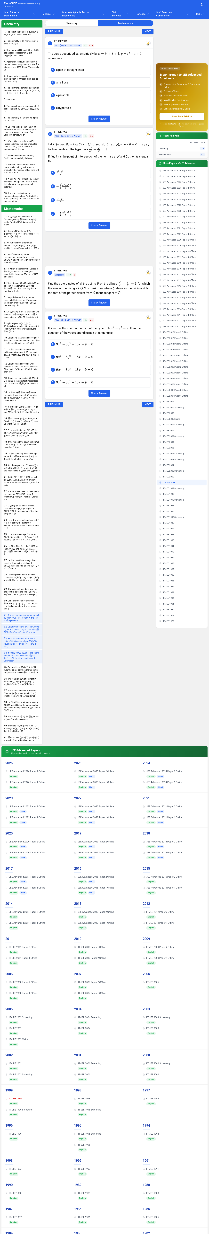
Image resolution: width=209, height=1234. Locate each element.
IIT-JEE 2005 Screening (18, 1017)
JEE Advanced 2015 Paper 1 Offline (163, 887)
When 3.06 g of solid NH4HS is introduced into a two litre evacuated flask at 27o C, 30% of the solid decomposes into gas (20, 145)
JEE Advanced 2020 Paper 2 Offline (25, 841)
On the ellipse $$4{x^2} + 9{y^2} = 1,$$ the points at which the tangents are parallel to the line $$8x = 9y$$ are (21, 670)
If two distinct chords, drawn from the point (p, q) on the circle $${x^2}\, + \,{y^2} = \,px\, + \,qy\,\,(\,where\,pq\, (21, 592)
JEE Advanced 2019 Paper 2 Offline (94, 841)
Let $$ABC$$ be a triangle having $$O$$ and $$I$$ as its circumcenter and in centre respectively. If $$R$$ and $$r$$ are (22, 706)
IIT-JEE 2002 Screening (18, 1074)
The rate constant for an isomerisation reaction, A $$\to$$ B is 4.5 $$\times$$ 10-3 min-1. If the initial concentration (21, 197)
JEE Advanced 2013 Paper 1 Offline (94, 923)
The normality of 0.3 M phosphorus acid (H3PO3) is (21, 42)
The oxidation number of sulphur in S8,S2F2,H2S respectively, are (21, 33)
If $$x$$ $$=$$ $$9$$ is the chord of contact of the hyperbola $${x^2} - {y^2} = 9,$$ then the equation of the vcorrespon (21, 656)
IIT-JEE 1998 (82, 1098)
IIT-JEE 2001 (82, 1074)
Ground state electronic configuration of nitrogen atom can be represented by (21, 79)
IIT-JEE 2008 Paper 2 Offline (21, 982)
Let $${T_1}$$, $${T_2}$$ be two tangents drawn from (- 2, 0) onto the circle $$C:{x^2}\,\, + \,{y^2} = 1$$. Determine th (20, 396)
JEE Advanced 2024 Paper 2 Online (162, 771)
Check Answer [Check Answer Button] (99, 118)
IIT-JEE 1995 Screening (87, 1133)
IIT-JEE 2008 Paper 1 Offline (21, 993)
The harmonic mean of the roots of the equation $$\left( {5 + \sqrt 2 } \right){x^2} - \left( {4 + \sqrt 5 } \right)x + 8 (21, 495)
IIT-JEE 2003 (151, 1028)
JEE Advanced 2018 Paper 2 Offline (163, 841)
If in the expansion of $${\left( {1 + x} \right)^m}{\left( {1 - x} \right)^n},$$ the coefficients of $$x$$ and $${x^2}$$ (22, 468)
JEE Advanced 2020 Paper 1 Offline (25, 852)
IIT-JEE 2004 (82, 1028)
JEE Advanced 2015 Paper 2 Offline (163, 877)
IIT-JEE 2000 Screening (156, 1063)
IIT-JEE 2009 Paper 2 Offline (159, 947)
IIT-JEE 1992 (82, 1169)
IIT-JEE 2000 (151, 1074)
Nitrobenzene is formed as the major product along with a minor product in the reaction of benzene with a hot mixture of (21, 168)
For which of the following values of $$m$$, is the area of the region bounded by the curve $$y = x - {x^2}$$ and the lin (21, 272)
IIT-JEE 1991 (151, 1169)
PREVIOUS (54, 31)
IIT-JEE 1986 (82, 1217)
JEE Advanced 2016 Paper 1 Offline (94, 887)
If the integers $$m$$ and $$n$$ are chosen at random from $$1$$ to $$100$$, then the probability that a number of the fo (22, 287)
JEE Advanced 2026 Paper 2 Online (25, 771)
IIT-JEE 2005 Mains (16, 1039)
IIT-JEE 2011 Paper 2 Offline (21, 947)
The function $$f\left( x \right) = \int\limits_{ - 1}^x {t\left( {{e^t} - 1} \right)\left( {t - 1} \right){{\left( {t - (20, 681)
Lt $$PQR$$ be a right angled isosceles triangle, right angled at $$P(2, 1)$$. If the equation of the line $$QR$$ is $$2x (21, 509)
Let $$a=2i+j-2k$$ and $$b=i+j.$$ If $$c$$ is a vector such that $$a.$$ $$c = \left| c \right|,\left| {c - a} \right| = (22, 340)
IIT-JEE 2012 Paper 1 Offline (159, 923)
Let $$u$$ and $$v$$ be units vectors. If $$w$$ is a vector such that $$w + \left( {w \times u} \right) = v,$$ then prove (21, 367)
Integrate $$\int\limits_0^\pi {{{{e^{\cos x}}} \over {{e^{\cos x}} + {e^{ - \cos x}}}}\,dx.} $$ (21, 234)
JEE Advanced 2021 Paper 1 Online (162, 817)
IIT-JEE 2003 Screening (156, 1017)
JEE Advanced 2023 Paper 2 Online (25, 806)
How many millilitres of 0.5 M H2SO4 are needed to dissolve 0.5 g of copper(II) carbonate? (21, 53)
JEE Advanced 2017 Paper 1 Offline (25, 887)
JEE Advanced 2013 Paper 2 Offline (94, 912)
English (13, 776)
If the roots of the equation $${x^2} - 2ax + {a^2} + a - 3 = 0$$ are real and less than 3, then (21, 444)
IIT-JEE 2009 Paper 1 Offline (159, 958)
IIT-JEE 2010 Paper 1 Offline (90, 947)
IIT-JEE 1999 (13, 1098)
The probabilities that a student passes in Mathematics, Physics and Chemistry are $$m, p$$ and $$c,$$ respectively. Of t (21, 301)
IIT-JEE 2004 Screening (87, 1017)
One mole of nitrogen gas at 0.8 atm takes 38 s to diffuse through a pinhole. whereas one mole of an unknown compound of (20, 130)
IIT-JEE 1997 (151, 1098)
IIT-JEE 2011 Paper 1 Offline (21, 958)
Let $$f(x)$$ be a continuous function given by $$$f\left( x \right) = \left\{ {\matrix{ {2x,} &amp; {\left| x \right (21, 220)
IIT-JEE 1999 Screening (18, 1109)
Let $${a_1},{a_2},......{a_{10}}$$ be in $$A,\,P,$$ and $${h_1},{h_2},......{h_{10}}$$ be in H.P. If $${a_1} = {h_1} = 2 (21, 550)
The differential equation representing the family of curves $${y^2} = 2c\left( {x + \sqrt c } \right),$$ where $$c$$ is (22, 258)
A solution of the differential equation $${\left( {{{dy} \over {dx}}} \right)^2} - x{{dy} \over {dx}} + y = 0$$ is (21, 245)
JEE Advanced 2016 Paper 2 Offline (94, 877)
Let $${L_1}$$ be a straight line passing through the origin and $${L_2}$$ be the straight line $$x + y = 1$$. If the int (21, 564)
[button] (99, 70)
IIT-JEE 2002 (13, 1063)
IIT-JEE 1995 (82, 1145)
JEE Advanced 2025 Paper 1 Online (94, 782)
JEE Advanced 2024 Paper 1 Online (162, 782)
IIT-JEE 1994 (151, 1133)
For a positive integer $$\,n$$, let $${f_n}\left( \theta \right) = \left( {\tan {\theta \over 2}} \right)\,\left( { (21, 433)
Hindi (91, 776)
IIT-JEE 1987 (13, 1217)
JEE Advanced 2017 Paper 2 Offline (25, 877)
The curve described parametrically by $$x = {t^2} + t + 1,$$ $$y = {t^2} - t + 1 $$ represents (22, 618)
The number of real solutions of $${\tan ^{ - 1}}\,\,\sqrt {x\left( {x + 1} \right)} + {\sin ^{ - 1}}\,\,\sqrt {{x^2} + (20, 693)
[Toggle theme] (202, 4)
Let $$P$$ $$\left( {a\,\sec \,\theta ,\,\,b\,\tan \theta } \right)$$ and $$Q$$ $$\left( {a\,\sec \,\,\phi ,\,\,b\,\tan (21, 629)
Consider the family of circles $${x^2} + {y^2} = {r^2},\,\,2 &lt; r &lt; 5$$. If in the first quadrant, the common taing (21, 604)
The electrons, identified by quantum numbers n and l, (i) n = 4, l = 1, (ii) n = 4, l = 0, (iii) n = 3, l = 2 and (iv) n (22, 90)
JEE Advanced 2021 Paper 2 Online (162, 806)
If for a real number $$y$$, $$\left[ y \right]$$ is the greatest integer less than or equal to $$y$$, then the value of (21, 382)
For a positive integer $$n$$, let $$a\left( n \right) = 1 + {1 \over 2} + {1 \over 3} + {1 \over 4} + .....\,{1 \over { (21, 537)
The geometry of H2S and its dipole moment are (21, 119)
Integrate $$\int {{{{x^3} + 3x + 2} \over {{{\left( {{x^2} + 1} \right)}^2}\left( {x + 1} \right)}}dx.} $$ (21, 728)
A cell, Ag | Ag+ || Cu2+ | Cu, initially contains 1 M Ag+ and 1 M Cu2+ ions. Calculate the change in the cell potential (21, 183)
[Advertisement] (99, 249)
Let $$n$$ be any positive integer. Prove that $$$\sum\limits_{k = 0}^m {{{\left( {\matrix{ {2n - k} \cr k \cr (21, 456)
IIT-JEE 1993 (13, 1169)
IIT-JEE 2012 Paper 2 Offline (159, 912)
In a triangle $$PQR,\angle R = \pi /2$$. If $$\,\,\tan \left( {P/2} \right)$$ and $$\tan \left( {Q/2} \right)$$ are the (21, 409)
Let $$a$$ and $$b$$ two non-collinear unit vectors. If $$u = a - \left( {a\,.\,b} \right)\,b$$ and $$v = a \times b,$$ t (21, 353)
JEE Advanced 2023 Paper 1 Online (25, 817)
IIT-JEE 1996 (13, 1133)
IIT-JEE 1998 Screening (87, 1109)
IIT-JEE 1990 (13, 1193)
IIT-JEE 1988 (151, 1193)
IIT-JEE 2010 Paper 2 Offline (90, 958)
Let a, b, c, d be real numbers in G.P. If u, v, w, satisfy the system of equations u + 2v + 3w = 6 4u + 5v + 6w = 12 (21, 524)
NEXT (148, 31)
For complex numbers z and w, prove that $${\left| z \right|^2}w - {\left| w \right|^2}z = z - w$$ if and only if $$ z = (22, 578)
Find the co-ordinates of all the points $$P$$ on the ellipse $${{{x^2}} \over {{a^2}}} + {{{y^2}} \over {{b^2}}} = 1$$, (21, 642)
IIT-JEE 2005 (13, 1028)
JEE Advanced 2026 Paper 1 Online (25, 782)
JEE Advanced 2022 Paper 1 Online (94, 817)
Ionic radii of (11, 99)
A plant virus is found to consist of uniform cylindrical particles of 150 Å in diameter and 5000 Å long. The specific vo (21, 65)
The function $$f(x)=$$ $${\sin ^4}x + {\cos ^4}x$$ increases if (22, 718)
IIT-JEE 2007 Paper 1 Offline (90, 993)
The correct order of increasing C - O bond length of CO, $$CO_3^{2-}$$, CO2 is (21, 109)
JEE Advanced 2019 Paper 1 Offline (94, 852)
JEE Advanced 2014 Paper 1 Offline (25, 923)
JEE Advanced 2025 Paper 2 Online (94, 771)
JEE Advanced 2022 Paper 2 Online (94, 806)
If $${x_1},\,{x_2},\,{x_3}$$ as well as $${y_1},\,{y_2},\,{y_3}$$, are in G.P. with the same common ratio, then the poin (21, 481)
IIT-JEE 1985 (151, 1217)
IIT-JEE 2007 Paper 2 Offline (90, 982)
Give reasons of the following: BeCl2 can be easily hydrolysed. (19, 156)
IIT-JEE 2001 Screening (87, 1063)
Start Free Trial (182, 116)
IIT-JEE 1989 (82, 1193)
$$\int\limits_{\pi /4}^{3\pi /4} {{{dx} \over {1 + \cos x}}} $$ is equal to (21, 738)
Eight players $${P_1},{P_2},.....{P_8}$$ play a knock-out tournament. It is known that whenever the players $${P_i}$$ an (21, 327)
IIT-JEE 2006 (151, 982)
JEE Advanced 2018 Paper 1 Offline (163, 852)
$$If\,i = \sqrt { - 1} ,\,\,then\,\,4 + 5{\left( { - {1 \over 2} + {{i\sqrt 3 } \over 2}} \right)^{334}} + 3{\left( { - (21, 421)
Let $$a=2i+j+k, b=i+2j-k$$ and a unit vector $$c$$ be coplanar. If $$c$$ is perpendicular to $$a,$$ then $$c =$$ (21, 314)
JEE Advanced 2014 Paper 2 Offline (25, 912)
